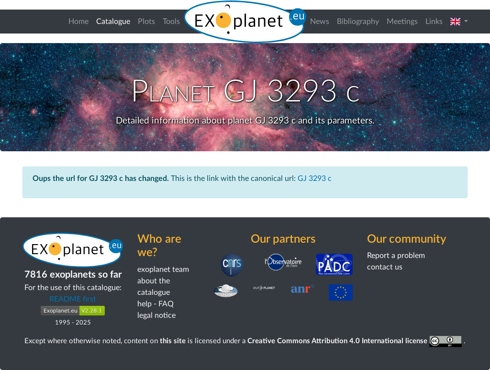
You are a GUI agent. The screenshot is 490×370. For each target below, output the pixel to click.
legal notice (156, 315)
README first (72, 299)
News (319, 21)
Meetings (402, 21)
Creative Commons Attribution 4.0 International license (355, 341)
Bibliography (358, 21)
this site (173, 341)
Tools (171, 21)
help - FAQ (155, 304)
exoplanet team (163, 269)
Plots (146, 21)
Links (434, 21)
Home (78, 21)
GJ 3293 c (315, 178)
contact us (384, 267)
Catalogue (115, 20)
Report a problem (396, 255)
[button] (459, 21)
